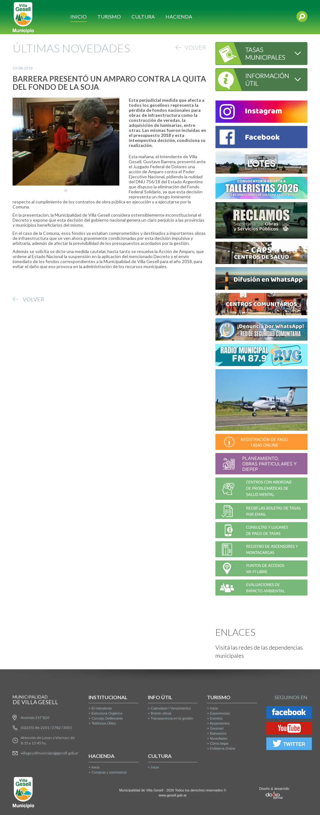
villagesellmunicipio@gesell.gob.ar (50, 753)
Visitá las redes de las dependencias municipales (259, 651)
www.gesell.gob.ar (173, 795)
